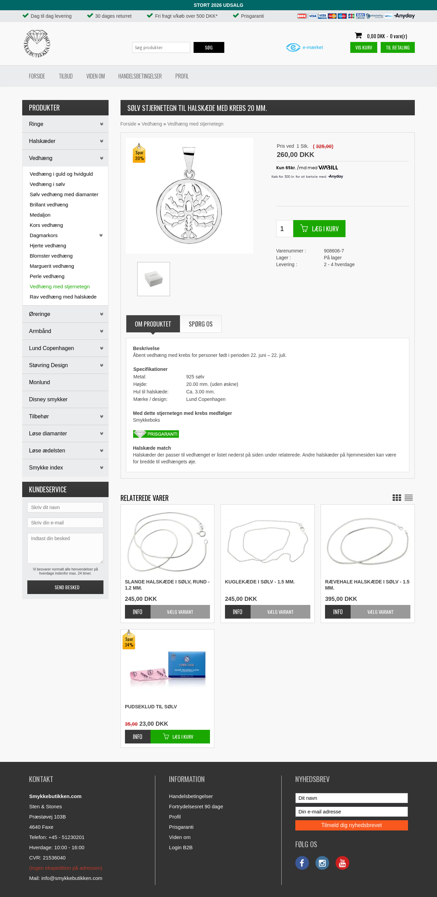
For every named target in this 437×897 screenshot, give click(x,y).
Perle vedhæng (47, 276)
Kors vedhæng (46, 225)
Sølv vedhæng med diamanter (64, 194)
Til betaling (398, 47)
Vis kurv (363, 47)
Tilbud (66, 76)
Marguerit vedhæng (52, 266)
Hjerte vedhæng (48, 245)
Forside (37, 76)
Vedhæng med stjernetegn (60, 286)
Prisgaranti (181, 827)
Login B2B (181, 847)
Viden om (95, 76)
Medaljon (40, 215)
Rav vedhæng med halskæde (63, 297)
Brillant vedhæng (49, 204)
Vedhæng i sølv (47, 184)
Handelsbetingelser (140, 76)
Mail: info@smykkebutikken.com (65, 878)
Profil (182, 76)
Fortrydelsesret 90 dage (196, 806)
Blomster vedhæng (51, 256)
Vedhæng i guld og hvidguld (61, 174)
